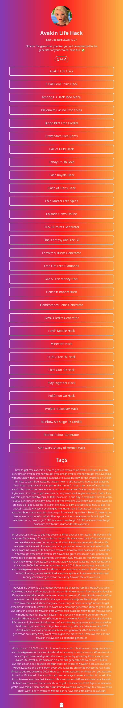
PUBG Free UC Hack (61, 357)
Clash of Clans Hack (61, 188)
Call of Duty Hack (61, 149)
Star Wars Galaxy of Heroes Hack (61, 448)
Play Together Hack (61, 383)
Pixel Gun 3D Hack (61, 370)
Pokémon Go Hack (61, 395)
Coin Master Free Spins (61, 201)
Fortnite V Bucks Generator (61, 253)
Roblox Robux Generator (61, 435)
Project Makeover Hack (61, 408)
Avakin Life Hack (61, 71)
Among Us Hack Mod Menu (61, 97)
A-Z (61, 59)
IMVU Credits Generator (61, 318)
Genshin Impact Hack (61, 292)
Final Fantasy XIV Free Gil (61, 240)
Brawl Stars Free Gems (61, 136)
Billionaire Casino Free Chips (61, 110)
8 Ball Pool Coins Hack (61, 84)
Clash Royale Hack (62, 175)
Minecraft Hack (61, 344)
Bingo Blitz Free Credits (61, 123)
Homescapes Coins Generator (61, 305)
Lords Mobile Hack (61, 331)
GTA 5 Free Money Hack (61, 279)
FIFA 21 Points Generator (61, 227)
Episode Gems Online (61, 214)
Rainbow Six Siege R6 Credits (61, 421)
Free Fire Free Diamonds (61, 266)
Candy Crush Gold (61, 162)
